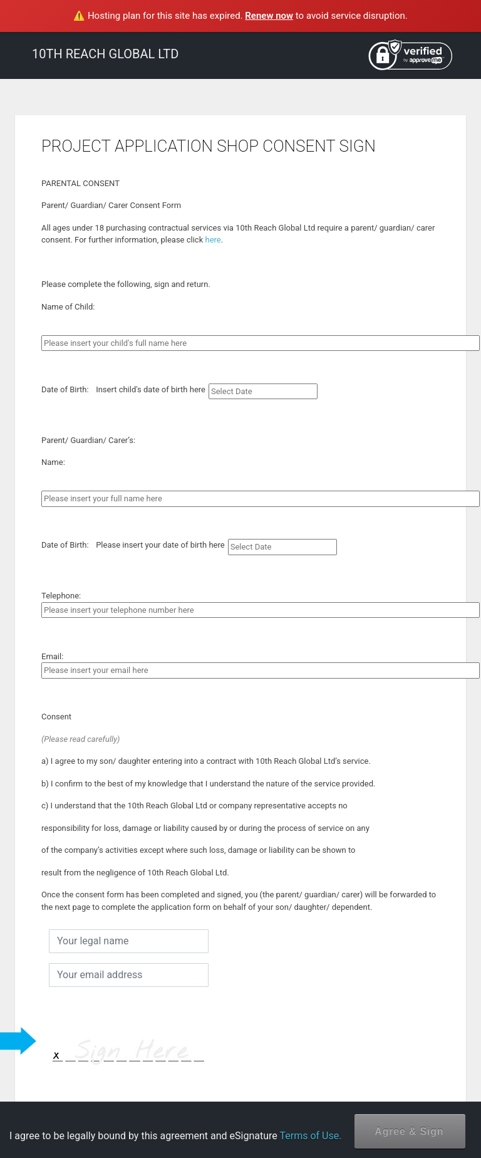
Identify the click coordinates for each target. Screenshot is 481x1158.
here (212, 239)
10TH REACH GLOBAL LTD (105, 53)
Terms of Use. (310, 1136)
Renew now (269, 15)
